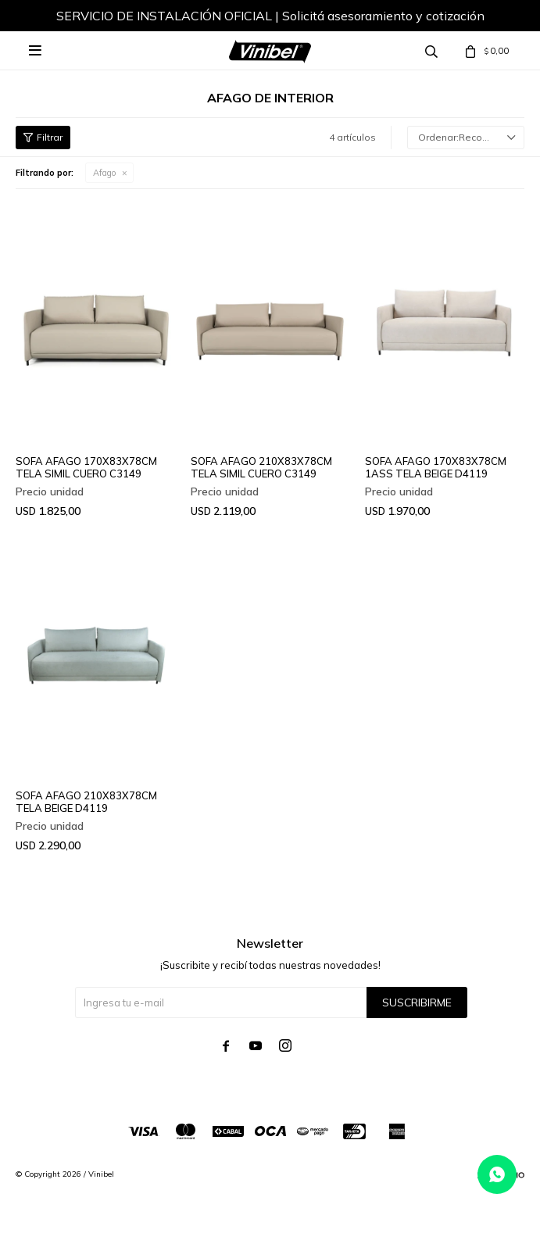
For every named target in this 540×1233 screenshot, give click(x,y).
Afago (104, 172)
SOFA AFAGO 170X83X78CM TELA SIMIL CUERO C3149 (86, 467)
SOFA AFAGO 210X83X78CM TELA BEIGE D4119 (86, 801)
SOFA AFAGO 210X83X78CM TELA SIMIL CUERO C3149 (261, 467)
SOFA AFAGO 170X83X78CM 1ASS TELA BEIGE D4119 (435, 467)
